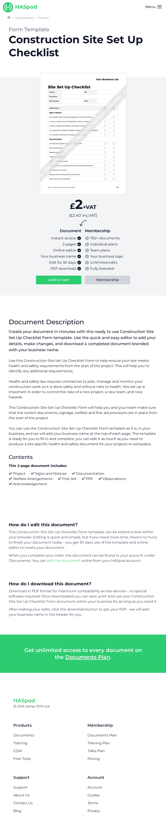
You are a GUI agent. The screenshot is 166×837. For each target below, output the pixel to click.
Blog (17, 811)
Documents (24, 18)
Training (20, 743)
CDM (17, 751)
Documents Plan (87, 657)
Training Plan (98, 743)
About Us (21, 795)
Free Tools (22, 759)
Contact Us (23, 803)
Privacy (93, 811)
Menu (153, 7)
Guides (93, 795)
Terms (92, 803)
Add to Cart (58, 280)
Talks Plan (96, 751)
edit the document (63, 561)
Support (20, 787)
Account (94, 787)
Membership (107, 280)
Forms (44, 18)
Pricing (93, 759)
